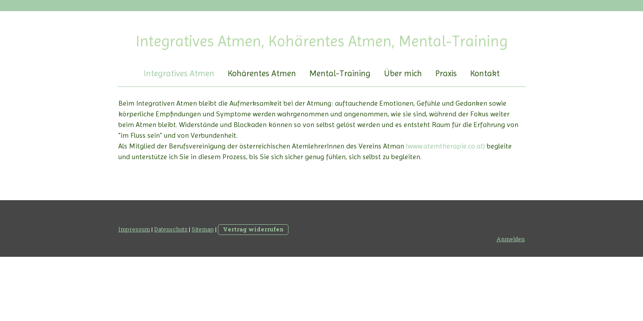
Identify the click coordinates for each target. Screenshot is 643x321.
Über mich (403, 73)
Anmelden (511, 239)
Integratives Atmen (179, 73)
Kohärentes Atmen (262, 73)
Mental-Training (340, 73)
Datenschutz (171, 229)
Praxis (446, 73)
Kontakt (485, 73)
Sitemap (203, 229)
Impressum (134, 229)
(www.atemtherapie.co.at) (445, 146)
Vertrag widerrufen (253, 229)
